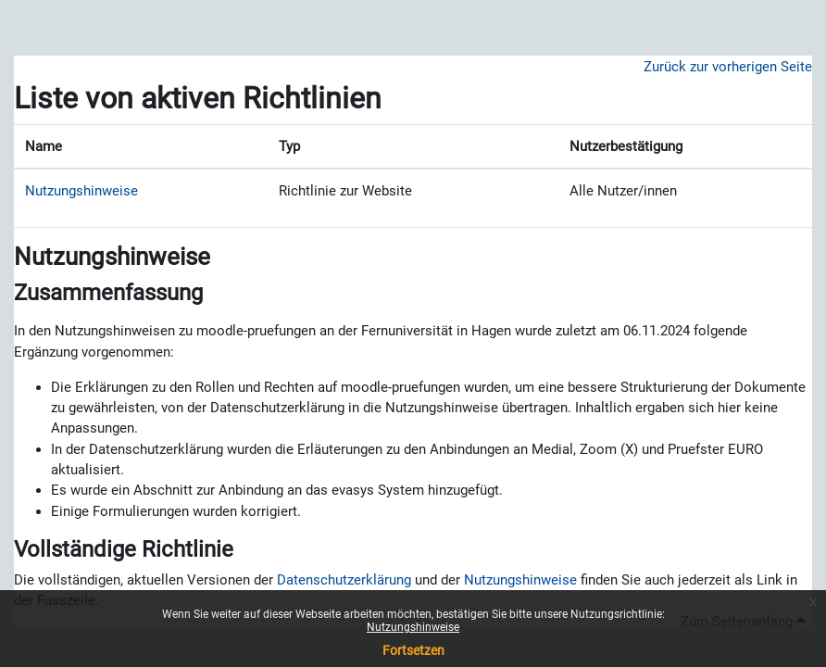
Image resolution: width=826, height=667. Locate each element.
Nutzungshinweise (413, 627)
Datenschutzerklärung (344, 580)
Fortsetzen (413, 650)
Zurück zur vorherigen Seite (728, 66)
